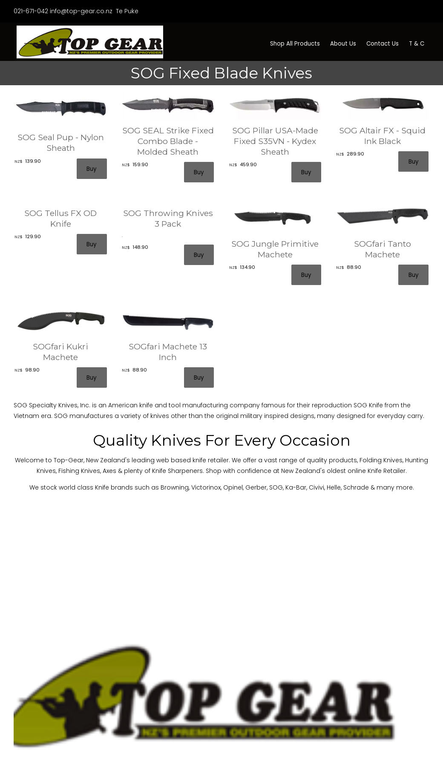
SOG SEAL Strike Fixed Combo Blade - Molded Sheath (168, 141)
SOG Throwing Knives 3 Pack (168, 218)
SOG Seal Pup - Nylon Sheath (60, 142)
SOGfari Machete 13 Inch (168, 351)
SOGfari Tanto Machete (382, 249)
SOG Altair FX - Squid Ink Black (382, 135)
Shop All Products (295, 44)
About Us (343, 44)
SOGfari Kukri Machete (60, 351)
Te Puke (126, 11)
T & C (416, 44)
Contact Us (382, 44)
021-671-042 (31, 11)
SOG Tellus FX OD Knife (60, 218)
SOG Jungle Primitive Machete (275, 249)
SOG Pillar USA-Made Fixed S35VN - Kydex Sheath (275, 141)
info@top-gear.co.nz (81, 11)
